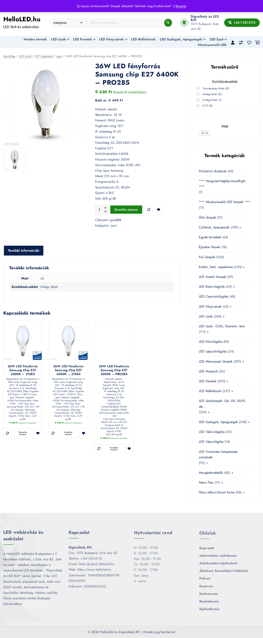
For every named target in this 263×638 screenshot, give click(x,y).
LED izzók (58, 39)
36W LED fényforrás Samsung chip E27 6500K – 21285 (23, 370)
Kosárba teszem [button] (23, 433)
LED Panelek (82, 39)
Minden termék (35, 39)
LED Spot (217, 39)
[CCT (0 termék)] (198, 105)
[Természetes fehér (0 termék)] (198, 88)
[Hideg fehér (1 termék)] (198, 100)
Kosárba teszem (126, 210)
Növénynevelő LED (212, 44)
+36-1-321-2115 (241, 22)
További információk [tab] (23, 251)
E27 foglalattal (44, 56)
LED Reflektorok (143, 39)
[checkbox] (204, 133)
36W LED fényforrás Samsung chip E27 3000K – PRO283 (114, 370)
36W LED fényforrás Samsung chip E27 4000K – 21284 (68, 370)
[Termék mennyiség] (101, 210)
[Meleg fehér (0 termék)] (198, 94)
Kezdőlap (9, 56)
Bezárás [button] (180, 6)
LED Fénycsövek (111, 39)
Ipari (59, 56)
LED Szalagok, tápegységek (181, 39)
